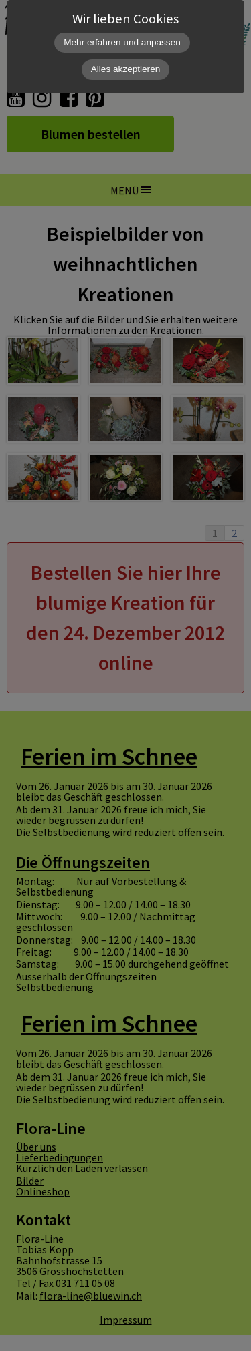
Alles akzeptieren (126, 69)
